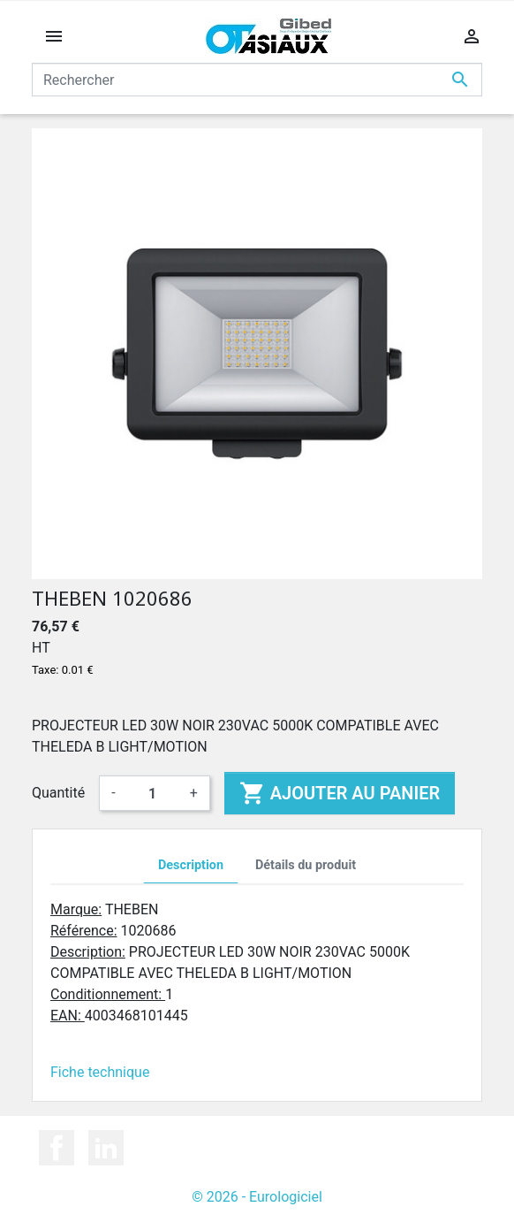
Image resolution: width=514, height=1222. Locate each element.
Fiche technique (99, 1072)
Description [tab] (190, 865)
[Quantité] (152, 793)
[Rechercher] (257, 79)
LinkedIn (106, 1147)
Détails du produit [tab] (305, 865)
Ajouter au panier (339, 793)
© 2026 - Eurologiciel (257, 1196)
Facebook (56, 1147)
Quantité (58, 792)
